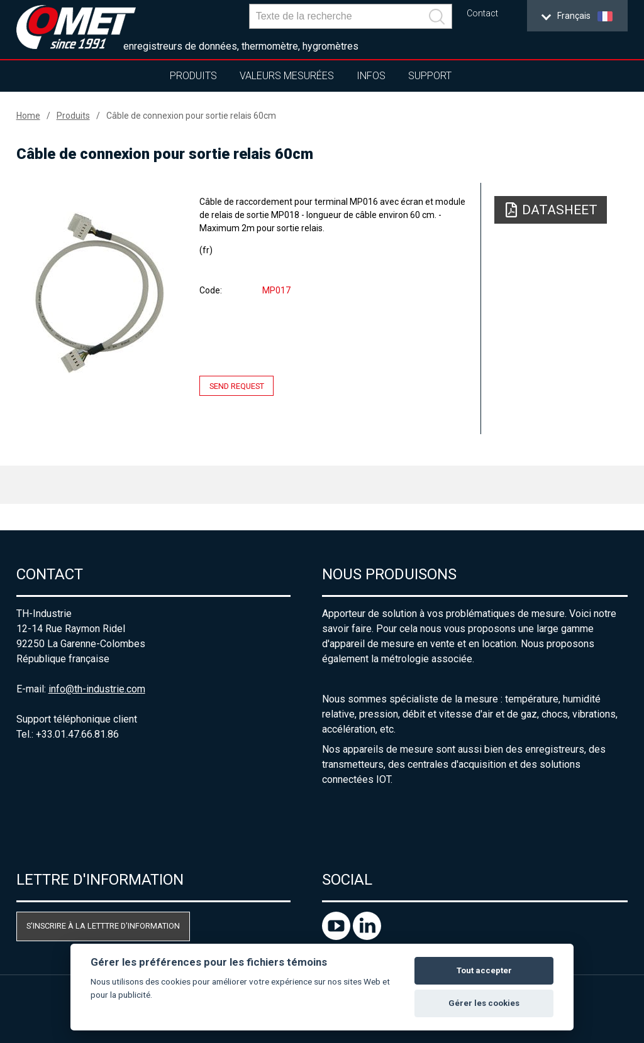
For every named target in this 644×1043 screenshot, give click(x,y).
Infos (371, 76)
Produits (193, 76)
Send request (236, 385)
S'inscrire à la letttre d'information (103, 926)
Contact (482, 13)
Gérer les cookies (483, 1003)
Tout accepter (484, 970)
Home (28, 116)
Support (430, 76)
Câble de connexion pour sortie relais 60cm (191, 116)
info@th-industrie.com (96, 689)
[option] (99, 293)
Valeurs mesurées (287, 76)
